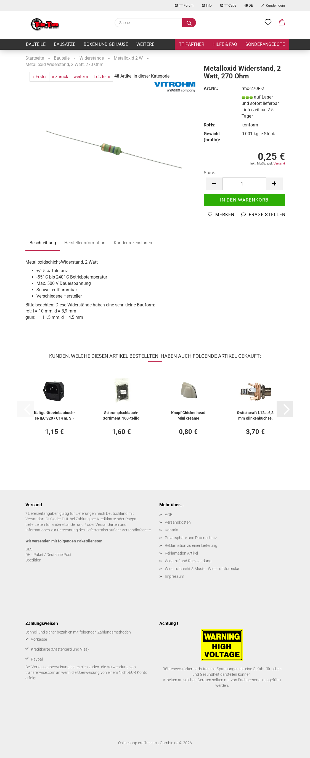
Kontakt (172, 530)
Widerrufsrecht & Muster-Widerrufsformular (202, 568)
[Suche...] (189, 22)
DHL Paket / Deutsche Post (48, 554)
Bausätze (64, 44)
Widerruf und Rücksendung (188, 561)
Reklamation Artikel (181, 553)
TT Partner (191, 44)
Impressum (174, 576)
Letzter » (102, 76)
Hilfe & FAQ (225, 44)
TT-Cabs (228, 5)
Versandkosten (178, 522)
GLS (28, 549)
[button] (282, 22)
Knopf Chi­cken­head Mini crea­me (188, 415)
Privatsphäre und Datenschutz (191, 538)
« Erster (39, 76)
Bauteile (36, 44)
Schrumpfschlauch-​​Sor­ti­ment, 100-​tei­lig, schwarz (121, 415)
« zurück (60, 76)
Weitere (145, 44)
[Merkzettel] (268, 22)
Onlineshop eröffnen (135, 743)
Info (207, 5)
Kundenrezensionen (133, 242)
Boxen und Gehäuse (106, 44)
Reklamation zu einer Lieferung (191, 545)
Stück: (210, 172)
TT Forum (184, 5)
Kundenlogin (273, 5)
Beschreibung (43, 242)
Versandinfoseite (136, 530)
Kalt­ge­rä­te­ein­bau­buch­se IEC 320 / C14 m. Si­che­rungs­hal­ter (54, 415)
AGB (169, 514)
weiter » (80, 76)
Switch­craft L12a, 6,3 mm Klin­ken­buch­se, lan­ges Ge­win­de (255, 415)
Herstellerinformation (84, 242)
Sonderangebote (265, 44)
